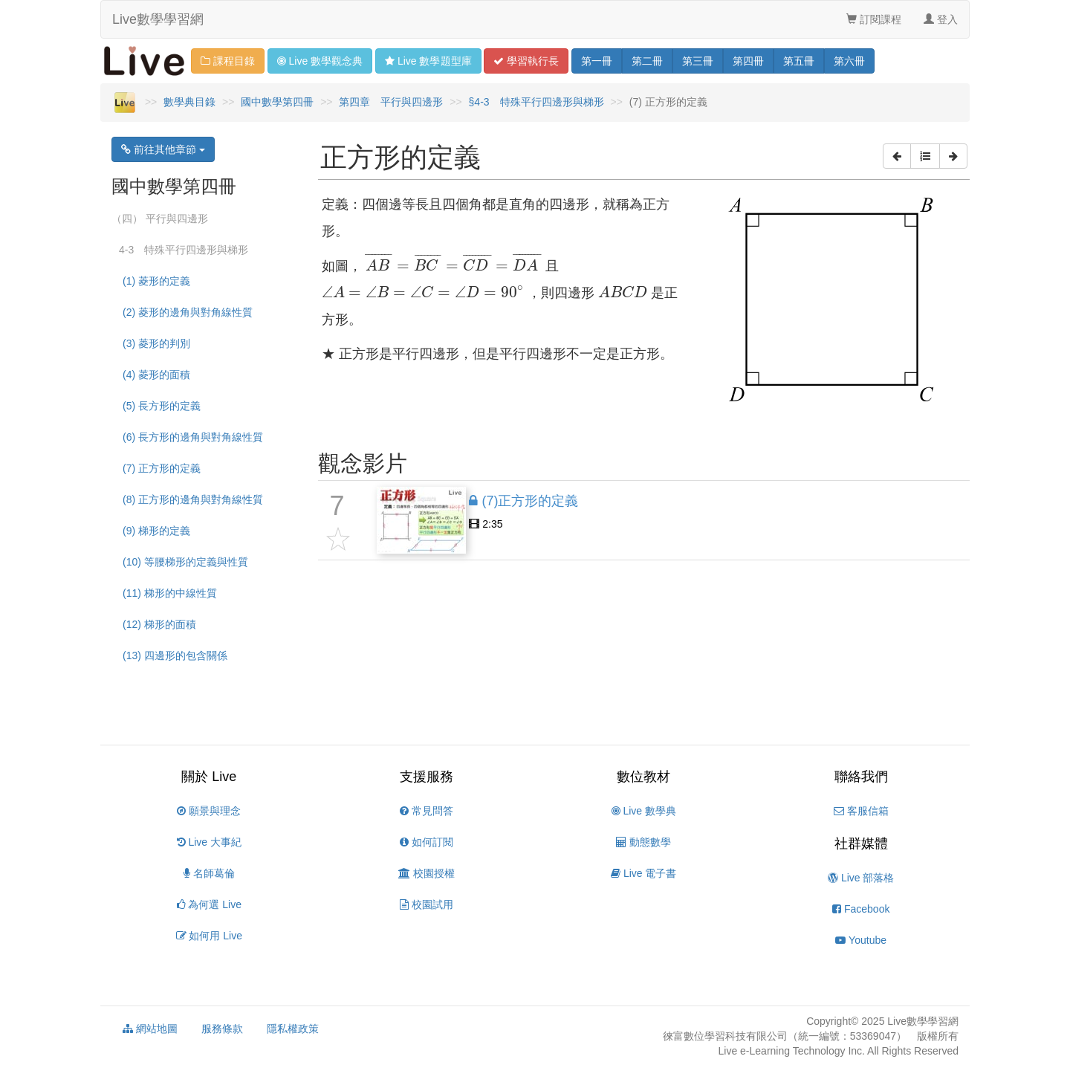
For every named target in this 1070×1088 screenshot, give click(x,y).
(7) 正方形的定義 (162, 468)
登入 (941, 19)
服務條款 (222, 1028)
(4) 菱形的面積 (156, 375)
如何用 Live (209, 936)
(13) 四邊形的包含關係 (175, 655)
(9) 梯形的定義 (156, 531)
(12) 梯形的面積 (159, 624)
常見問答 (426, 811)
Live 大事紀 (209, 842)
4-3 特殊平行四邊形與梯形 (183, 250)
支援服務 (426, 776)
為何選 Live (209, 904)
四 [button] (748, 61)
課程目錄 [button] (228, 61)
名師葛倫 (209, 873)
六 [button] (849, 61)
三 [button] (697, 61)
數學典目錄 (189, 102)
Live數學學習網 (158, 19)
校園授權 (426, 873)
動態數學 (643, 842)
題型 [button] (428, 61)
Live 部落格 (861, 878)
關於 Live (208, 776)
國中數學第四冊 (277, 102)
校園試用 (426, 904)
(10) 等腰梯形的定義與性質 (185, 562)
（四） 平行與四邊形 (159, 218)
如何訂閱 (426, 842)
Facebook (860, 909)
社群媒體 (861, 843)
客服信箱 (861, 811)
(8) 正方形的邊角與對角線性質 (193, 499)
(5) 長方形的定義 (162, 406)
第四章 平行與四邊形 (391, 102)
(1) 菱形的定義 (156, 281)
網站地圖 (150, 1028)
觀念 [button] (320, 61)
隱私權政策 (293, 1028)
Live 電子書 (643, 873)
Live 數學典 (644, 811)
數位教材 (643, 776)
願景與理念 (209, 811)
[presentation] (454, 262)
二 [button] (647, 61)
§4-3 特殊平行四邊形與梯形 (536, 102)
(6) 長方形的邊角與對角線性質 (193, 437)
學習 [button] (526, 61)
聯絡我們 (861, 776)
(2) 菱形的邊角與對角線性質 (188, 312)
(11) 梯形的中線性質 (170, 593)
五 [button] (798, 61)
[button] (897, 156)
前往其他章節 (163, 149)
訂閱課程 (873, 19)
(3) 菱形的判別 (156, 343)
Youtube (860, 940)
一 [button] (596, 61)
